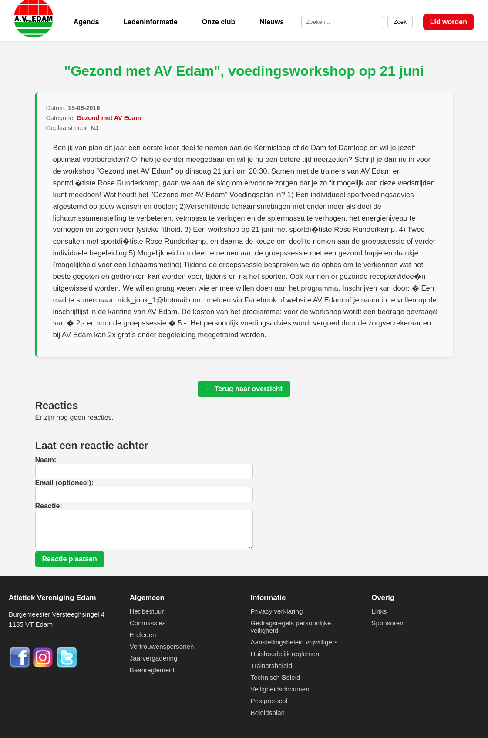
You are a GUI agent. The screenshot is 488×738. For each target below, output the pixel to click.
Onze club (218, 22)
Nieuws (271, 22)
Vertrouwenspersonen (162, 646)
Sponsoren (387, 623)
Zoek (400, 22)
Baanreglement (152, 670)
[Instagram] (44, 666)
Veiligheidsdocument (281, 689)
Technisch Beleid (275, 677)
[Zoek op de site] (342, 22)
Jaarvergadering (154, 658)
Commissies (148, 623)
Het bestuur (147, 611)
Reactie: (48, 506)
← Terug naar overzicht (244, 388)
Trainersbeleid (272, 665)
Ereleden (143, 634)
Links (379, 611)
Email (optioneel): (64, 482)
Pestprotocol (269, 700)
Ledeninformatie (150, 22)
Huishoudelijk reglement (286, 653)
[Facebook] (20, 666)
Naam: (46, 459)
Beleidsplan (268, 712)
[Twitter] (66, 666)
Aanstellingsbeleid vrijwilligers (294, 642)
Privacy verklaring (277, 611)
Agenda (86, 22)
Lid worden (448, 22)
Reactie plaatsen (69, 559)
